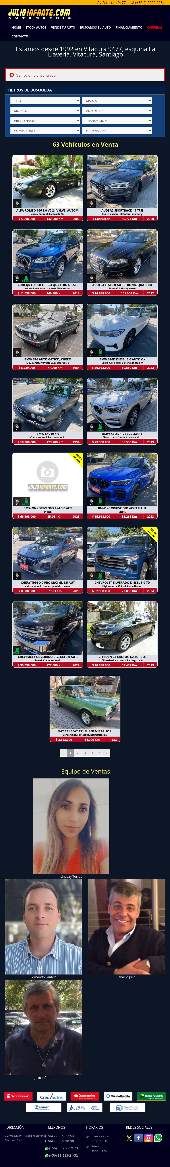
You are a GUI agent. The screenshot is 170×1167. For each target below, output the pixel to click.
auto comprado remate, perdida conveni (47, 586)
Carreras (154, 27)
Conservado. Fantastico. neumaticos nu (85, 734)
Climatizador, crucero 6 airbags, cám (122, 660)
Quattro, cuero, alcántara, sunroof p (122, 214)
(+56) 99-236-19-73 (63, 1148)
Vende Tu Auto (63, 27)
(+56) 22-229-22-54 (59, 1136)
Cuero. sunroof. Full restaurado (48, 437)
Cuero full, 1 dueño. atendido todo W (122, 362)
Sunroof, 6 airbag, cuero (122, 288)
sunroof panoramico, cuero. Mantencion (47, 288)
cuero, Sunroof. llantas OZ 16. (47, 214)
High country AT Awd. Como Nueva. (122, 586)
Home (16, 27)
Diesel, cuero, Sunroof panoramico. (122, 437)
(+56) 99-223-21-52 (63, 1155)
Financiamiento (129, 27)
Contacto (20, 36)
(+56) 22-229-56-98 (59, 1140)
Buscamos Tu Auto (95, 27)
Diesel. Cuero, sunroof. (48, 660)
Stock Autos (36, 27)
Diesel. (48, 511)
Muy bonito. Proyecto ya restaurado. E (47, 362)
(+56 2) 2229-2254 (150, 2)
